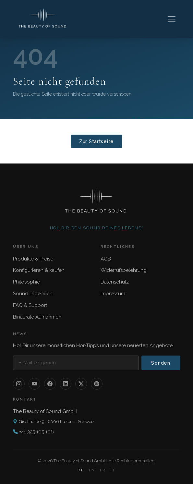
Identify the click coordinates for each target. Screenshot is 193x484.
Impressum (113, 293)
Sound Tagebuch (33, 293)
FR (102, 470)
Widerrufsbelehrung (124, 270)
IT (113, 470)
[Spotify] (97, 384)
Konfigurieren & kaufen (39, 270)
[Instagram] (19, 384)
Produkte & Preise (33, 259)
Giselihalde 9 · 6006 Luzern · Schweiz (54, 421)
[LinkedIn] (65, 384)
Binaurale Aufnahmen (37, 317)
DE (80, 470)
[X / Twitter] (81, 384)
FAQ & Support (30, 305)
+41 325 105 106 (36, 432)
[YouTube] (34, 384)
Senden (160, 363)
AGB (106, 259)
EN (92, 470)
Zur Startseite (96, 141)
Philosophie (26, 282)
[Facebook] (50, 384)
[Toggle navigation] (171, 19)
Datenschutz (115, 282)
